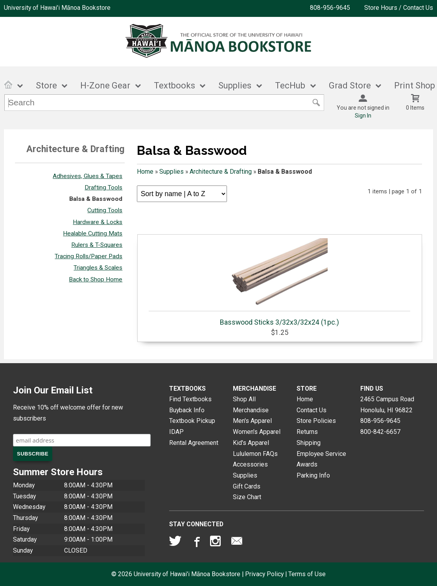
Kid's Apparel (251, 442)
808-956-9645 (330, 7)
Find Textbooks (190, 399)
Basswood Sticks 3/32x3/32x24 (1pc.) (279, 282)
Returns (307, 431)
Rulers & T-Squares (96, 244)
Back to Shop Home (95, 279)
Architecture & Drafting (221, 171)
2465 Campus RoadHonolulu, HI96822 (387, 404)
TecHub (290, 85)
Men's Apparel (252, 420)
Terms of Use (307, 574)
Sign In (363, 115)
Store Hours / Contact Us (398, 7)
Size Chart (247, 497)
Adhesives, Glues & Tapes (87, 176)
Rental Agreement (193, 442)
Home (145, 171)
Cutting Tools (104, 210)
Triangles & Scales (98, 267)
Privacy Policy (264, 574)
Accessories (250, 464)
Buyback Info (187, 410)
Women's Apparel (256, 431)
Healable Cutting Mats (92, 233)
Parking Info (313, 475)
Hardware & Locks (97, 222)
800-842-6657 (380, 431)
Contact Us (311, 410)
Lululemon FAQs (255, 453)
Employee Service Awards (321, 459)
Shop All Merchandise (251, 404)
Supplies (234, 85)
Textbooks (174, 85)
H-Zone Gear (105, 85)
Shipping (309, 442)
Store (46, 85)
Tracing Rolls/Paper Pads (88, 256)
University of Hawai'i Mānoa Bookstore (57, 7)
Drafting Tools (103, 187)
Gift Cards (246, 486)
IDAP (176, 431)
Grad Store (350, 85)
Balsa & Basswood (95, 198)
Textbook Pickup (192, 420)
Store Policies (316, 420)
